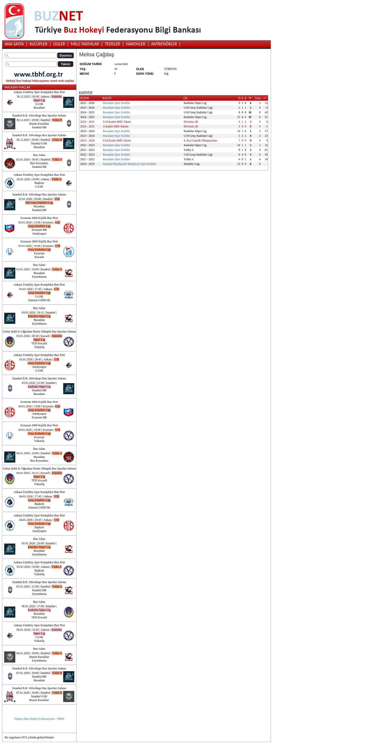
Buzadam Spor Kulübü (116, 103)
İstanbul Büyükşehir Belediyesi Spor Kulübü (129, 164)
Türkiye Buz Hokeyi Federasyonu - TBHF (39, 719)
